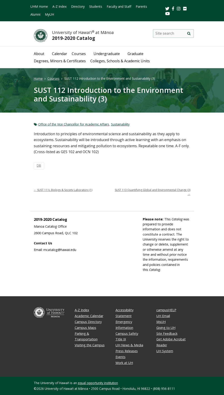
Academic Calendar (89, 316)
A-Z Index (59, 6)
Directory (78, 6)
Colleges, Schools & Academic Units (120, 60)
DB (39, 165)
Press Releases (127, 351)
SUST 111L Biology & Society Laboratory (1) (63, 190)
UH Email (163, 316)
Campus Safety (127, 333)
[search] (189, 33)
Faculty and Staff (119, 6)
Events (121, 357)
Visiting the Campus (90, 345)
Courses (79, 53)
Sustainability (120, 124)
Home (38, 78)
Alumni (35, 14)
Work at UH (124, 363)
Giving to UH (165, 327)
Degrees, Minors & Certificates (60, 60)
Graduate (135, 53)
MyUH (49, 14)
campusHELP (166, 310)
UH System (164, 351)
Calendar (59, 53)
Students (95, 6)
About (39, 53)
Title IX (121, 339)
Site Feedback (166, 333)
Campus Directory (88, 322)
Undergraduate (107, 53)
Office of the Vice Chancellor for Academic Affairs (73, 124)
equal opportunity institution (98, 383)
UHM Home (39, 6)
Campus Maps (85, 327)
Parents (141, 6)
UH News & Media (129, 345)
